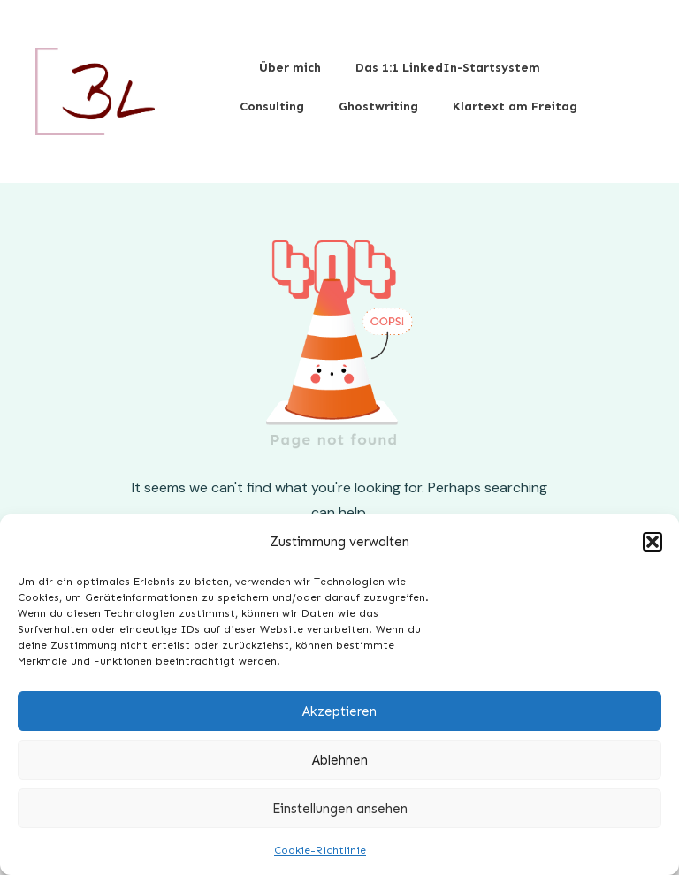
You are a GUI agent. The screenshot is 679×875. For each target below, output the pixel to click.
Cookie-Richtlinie (320, 850)
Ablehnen (340, 760)
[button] (652, 542)
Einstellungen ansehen (340, 809)
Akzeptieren (339, 711)
